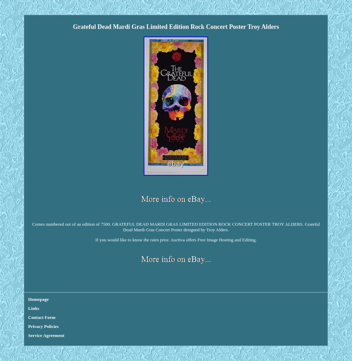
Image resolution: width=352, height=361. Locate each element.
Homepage (38, 299)
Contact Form (41, 317)
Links (33, 308)
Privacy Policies (43, 326)
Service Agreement (46, 335)
